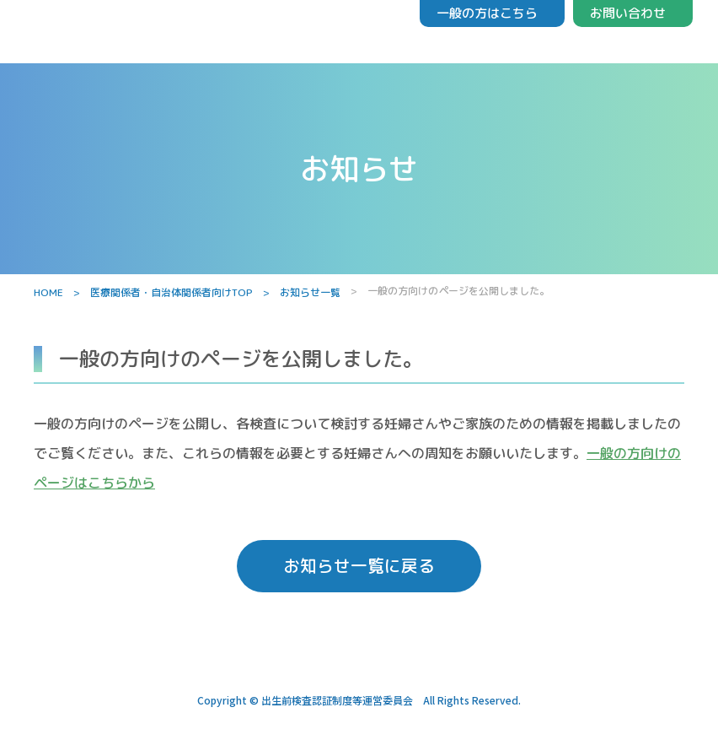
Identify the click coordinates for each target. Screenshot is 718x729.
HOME (48, 292)
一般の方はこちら (487, 13)
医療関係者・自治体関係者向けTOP (171, 292)
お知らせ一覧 (310, 292)
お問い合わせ (628, 13)
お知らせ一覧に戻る (359, 567)
